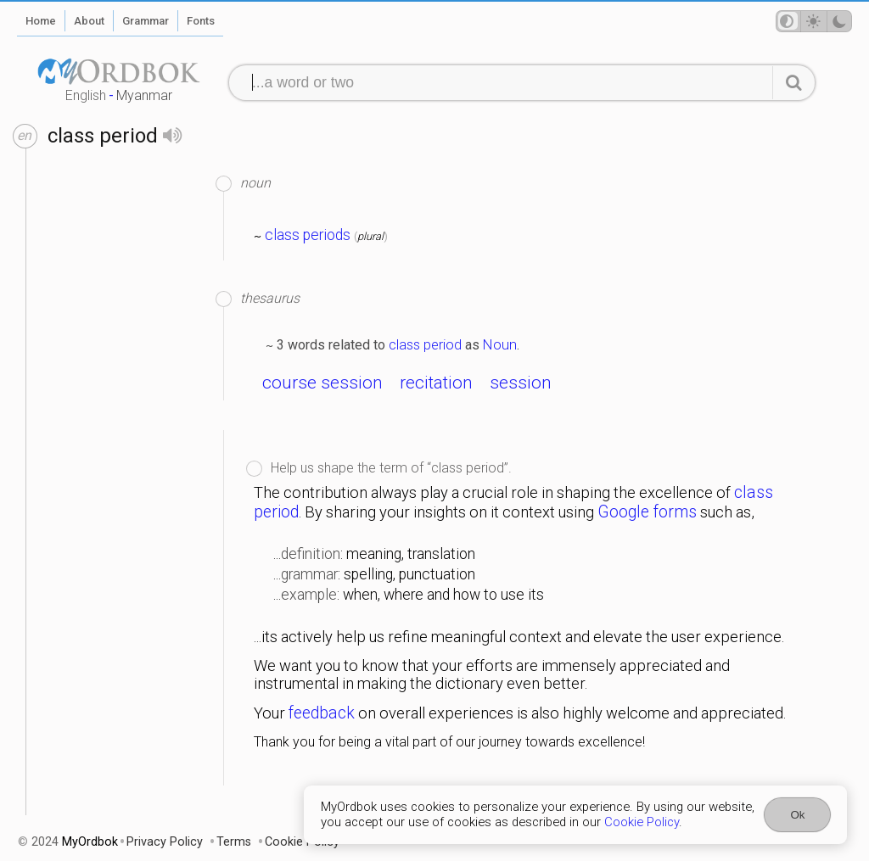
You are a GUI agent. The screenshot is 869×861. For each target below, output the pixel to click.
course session (322, 382)
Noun (500, 344)
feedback (322, 713)
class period (425, 344)
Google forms (647, 512)
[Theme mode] (814, 21)
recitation (436, 382)
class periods (307, 234)
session (521, 382)
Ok (797, 814)
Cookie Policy (641, 822)
